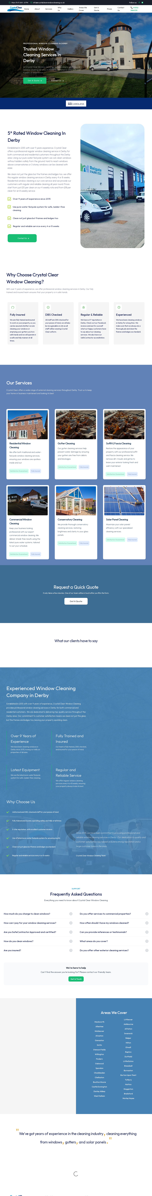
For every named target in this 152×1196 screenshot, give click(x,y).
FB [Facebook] (7, 1187)
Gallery (70, 9)
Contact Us (121, 8)
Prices (109, 9)
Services (48, 9)
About (37, 9)
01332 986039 (119, 1169)
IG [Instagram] (11, 1187)
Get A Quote (96, 8)
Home (26, 9)
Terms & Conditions (121, 1173)
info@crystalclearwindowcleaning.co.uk (129, 1165)
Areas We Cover (83, 8)
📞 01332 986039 (134, 8)
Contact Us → (16, 1173)
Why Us (59, 8)
